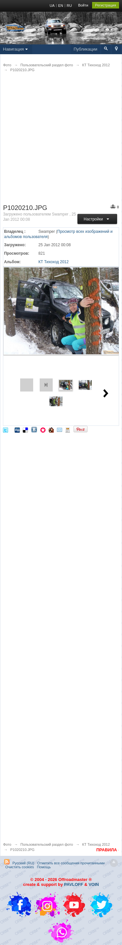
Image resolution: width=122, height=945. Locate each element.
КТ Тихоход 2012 (53, 262)
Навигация (16, 49)
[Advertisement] (61, 142)
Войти (83, 5)
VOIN (93, 884)
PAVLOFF (73, 884)
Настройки (97, 219)
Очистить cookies (19, 867)
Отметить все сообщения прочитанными (70, 863)
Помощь (44, 867)
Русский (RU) (23, 863)
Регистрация (105, 5)
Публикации (85, 49)
